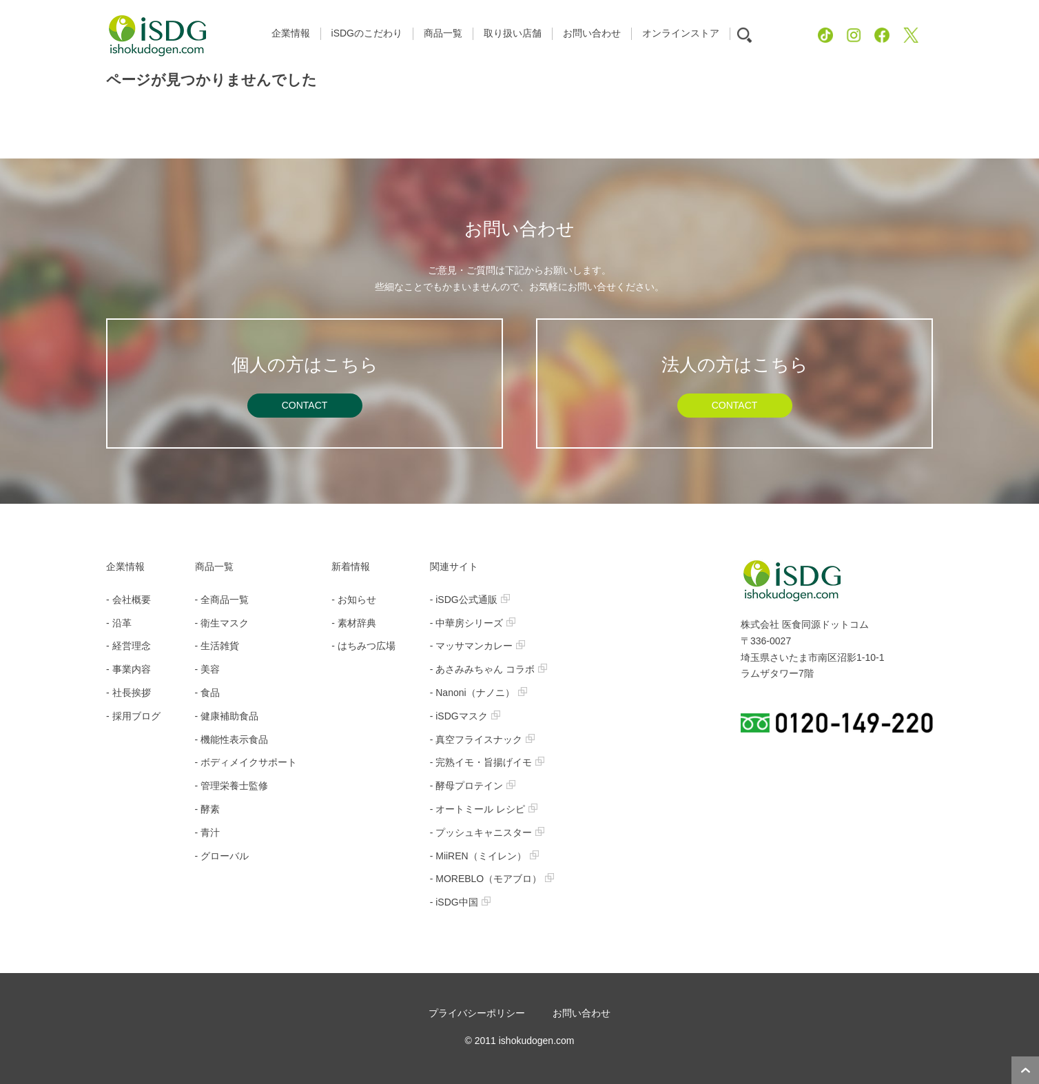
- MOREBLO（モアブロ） (492, 878)
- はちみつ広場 (363, 645)
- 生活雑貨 (217, 645)
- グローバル (222, 855)
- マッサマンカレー (478, 645)
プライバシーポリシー (477, 1013)
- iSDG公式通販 (470, 599)
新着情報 (350, 566)
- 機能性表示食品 (232, 739)
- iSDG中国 (460, 902)
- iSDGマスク (465, 716)
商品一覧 (214, 566)
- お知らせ (353, 599)
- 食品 (207, 692)
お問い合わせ (581, 1013)
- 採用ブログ (133, 716)
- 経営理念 (128, 645)
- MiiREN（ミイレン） (484, 855)
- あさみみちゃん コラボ (488, 669)
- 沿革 (119, 622)
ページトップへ (1025, 1070)
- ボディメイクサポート (246, 762)
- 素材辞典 (353, 622)
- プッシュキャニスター (487, 832)
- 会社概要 (128, 599)
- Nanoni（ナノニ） (478, 692)
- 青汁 (207, 832)
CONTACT (305, 405)
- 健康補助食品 (227, 716)
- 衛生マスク (222, 622)
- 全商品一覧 (222, 599)
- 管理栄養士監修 (232, 785)
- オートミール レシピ (483, 809)
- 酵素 (207, 809)
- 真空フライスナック (482, 739)
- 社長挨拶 (128, 692)
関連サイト (454, 566)
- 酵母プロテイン (473, 785)
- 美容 (207, 669)
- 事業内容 (128, 669)
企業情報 (125, 566)
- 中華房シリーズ (473, 622)
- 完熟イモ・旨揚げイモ (487, 762)
